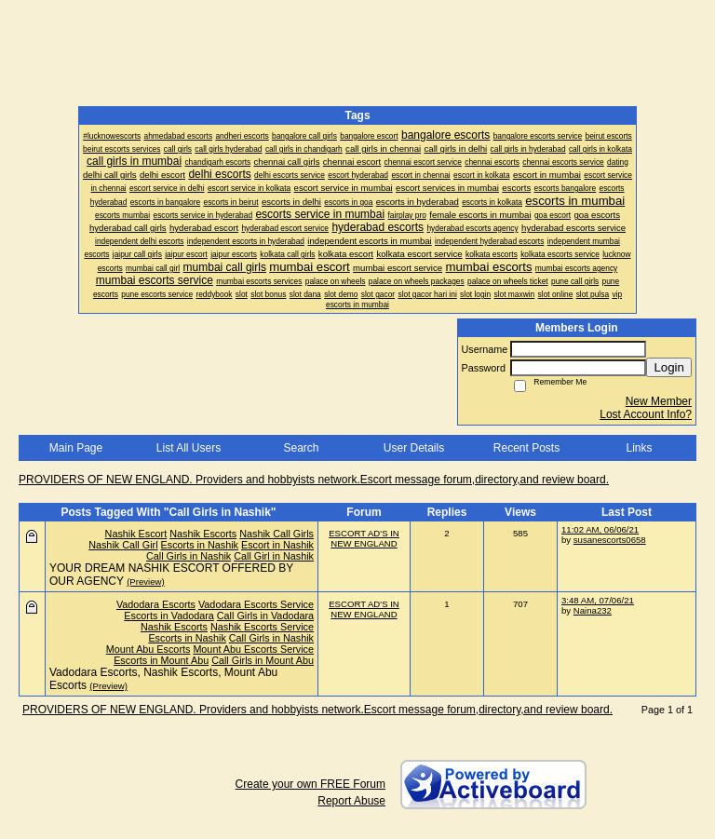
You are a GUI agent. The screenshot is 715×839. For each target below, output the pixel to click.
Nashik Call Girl (122, 544)
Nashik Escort (136, 533)
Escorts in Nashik (199, 544)
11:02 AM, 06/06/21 (600, 529)
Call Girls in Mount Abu (262, 660)
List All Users (188, 447)
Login (669, 367)
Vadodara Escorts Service (256, 604)
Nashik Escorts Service (262, 626)
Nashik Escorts (202, 533)
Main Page (75, 447)
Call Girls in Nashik (188, 556)
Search (300, 447)
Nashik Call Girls (276, 533)
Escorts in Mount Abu (161, 660)
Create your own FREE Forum (310, 784)
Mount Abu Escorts (148, 649)
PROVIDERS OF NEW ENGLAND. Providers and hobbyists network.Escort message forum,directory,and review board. (314, 479)
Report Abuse (351, 800)
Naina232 (592, 610)
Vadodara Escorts (156, 604)
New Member (659, 401)
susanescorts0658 (609, 540)
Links (639, 447)
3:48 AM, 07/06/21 (597, 600)
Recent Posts (526, 447)
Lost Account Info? (646, 414)
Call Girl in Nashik (274, 556)
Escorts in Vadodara (168, 615)
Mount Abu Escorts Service (253, 649)
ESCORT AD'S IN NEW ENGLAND (364, 538)
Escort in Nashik (277, 544)
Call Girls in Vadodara (265, 615)
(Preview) (146, 581)
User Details (414, 447)
